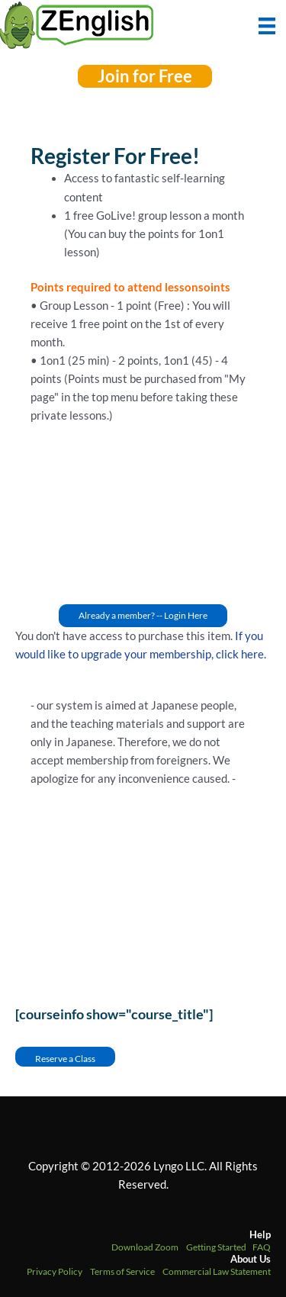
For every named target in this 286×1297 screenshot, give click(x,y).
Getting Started (216, 1247)
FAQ (261, 1247)
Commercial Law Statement (216, 1271)
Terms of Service (122, 1271)
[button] (145, 76)
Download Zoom (144, 1247)
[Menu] (267, 24)
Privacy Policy (54, 1271)
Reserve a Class (65, 1058)
